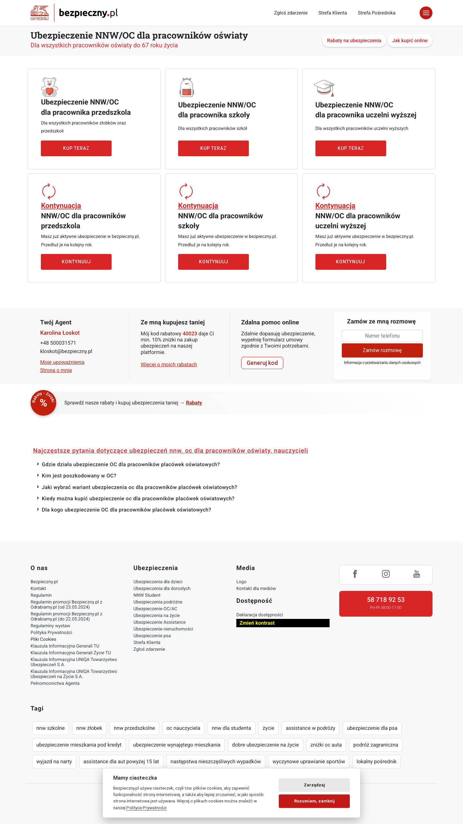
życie (268, 728)
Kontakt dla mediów (256, 588)
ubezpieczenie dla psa (372, 728)
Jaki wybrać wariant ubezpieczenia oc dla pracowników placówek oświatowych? (139, 487)
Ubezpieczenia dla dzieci (158, 581)
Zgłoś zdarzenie (290, 13)
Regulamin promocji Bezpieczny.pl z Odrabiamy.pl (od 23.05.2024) (66, 605)
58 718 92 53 (385, 599)
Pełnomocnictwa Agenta (55, 683)
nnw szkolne (50, 728)
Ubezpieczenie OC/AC (155, 608)
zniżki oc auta (326, 745)
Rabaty (194, 403)
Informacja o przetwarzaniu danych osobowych (382, 362)
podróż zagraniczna (375, 745)
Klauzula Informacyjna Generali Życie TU (71, 653)
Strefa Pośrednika (376, 13)
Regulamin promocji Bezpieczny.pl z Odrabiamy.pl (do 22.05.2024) (66, 616)
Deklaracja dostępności (259, 615)
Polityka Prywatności (51, 632)
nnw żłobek (89, 728)
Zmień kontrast (257, 623)
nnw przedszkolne (134, 728)
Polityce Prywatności (146, 807)
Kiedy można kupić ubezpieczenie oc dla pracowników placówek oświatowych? (138, 498)
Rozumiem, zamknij (314, 801)
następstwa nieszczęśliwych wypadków (216, 761)
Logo (241, 581)
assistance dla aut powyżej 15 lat (121, 761)
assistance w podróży (310, 728)
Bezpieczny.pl (44, 581)
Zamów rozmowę (382, 350)
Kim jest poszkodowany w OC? (79, 476)
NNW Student (146, 595)
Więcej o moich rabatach (169, 364)
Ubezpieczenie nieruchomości (163, 629)
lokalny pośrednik (376, 761)
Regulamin (41, 595)
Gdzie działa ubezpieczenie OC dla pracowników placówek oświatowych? (131, 464)
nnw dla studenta (231, 728)
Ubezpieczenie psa (152, 635)
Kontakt (38, 588)
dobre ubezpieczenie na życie (265, 745)
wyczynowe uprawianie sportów (309, 761)
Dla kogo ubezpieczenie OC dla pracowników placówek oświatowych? (126, 510)
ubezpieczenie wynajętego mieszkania (177, 745)
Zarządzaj (314, 785)
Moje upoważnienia (62, 362)
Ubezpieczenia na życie (156, 615)
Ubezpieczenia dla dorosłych (161, 588)
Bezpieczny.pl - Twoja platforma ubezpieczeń (74, 13)
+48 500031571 (58, 343)
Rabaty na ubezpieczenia (354, 40)
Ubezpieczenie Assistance (159, 622)
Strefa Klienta (333, 13)
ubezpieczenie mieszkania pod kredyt (79, 745)
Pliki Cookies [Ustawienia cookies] (43, 639)
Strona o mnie (56, 370)
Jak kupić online (410, 40)
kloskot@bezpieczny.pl (66, 351)
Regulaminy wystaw (50, 626)
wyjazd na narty (54, 761)
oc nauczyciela (183, 728)
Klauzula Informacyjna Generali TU (65, 646)
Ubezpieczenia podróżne (157, 602)
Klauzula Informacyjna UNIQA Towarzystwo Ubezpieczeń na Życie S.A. (74, 674)
